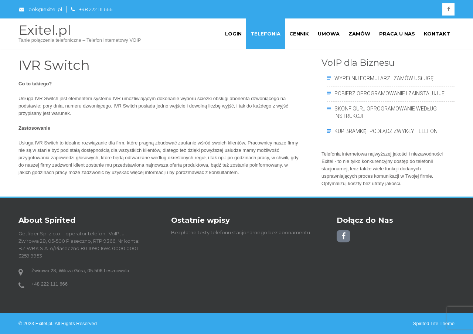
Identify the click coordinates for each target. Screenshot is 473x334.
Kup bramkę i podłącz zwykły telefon (386, 131)
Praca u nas (397, 34)
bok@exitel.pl (40, 9)
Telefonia (265, 34)
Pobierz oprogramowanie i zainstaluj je (389, 93)
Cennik (299, 34)
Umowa (329, 34)
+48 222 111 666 (91, 9)
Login (233, 34)
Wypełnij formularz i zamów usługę (383, 78)
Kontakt (437, 34)
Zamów (359, 34)
